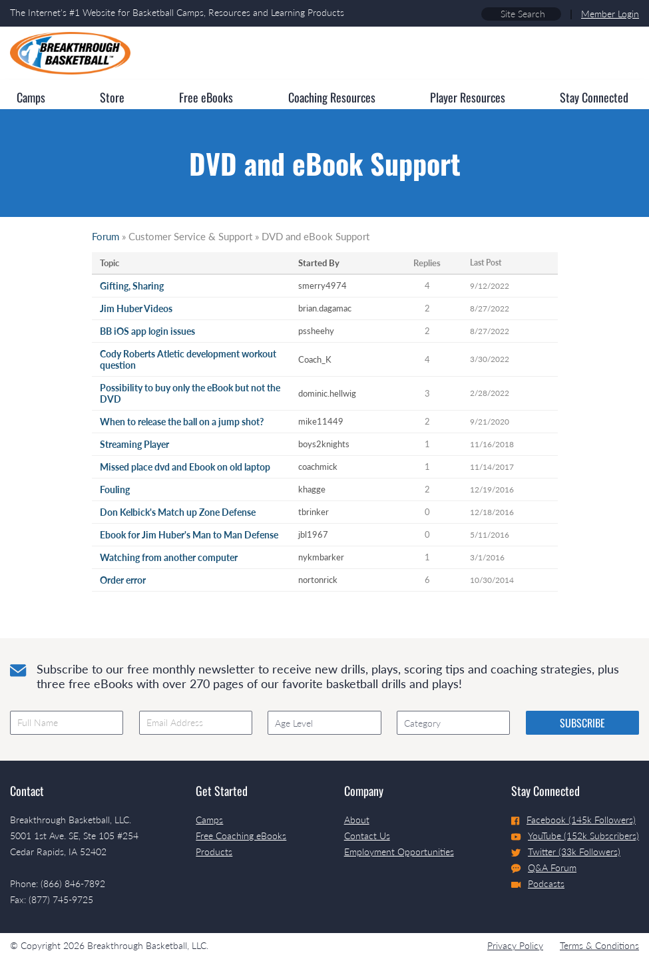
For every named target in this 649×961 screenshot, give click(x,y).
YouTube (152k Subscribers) (575, 835)
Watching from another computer (169, 557)
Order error (123, 580)
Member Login (610, 13)
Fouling (115, 489)
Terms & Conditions (599, 945)
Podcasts (537, 883)
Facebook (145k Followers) (573, 819)
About (356, 819)
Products (214, 851)
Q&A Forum (543, 868)
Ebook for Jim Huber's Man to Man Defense (189, 534)
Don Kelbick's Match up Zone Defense (178, 512)
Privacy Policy (515, 945)
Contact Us (367, 835)
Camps (209, 819)
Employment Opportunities (399, 851)
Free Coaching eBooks (241, 835)
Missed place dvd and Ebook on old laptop (185, 467)
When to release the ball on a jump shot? (182, 421)
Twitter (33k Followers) (565, 851)
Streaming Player (134, 444)
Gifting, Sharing (132, 285)
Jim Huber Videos (136, 308)
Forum (105, 236)
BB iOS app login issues (147, 331)
